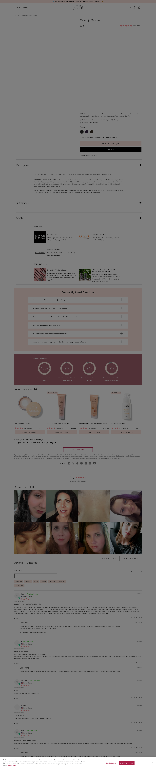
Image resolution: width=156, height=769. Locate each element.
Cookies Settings (111, 763)
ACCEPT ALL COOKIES (126, 763)
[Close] (152, 763)
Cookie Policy (12, 765)
